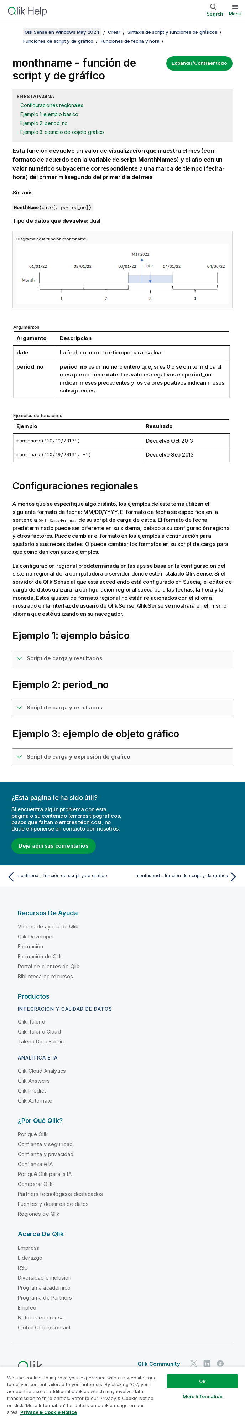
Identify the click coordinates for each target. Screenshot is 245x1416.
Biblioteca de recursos (45, 976)
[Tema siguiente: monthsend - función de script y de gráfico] (182, 876)
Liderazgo (30, 1258)
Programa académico (44, 1288)
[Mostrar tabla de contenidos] (14, 32)
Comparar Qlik (35, 1184)
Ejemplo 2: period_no (44, 123)
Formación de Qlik (40, 956)
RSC (23, 1268)
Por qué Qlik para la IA (45, 1174)
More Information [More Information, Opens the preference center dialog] (203, 1396)
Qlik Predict (32, 1091)
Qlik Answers (34, 1081)
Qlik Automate (35, 1101)
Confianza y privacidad (46, 1154)
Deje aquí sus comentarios (54, 845)
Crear (114, 32)
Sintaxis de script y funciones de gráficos (172, 32)
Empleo (27, 1308)
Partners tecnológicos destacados (60, 1194)
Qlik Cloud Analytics (42, 1071)
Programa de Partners (45, 1298)
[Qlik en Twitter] (193, 1363)
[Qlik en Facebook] (220, 1363)
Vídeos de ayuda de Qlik (48, 926)
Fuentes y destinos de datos (53, 1204)
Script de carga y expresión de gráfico (78, 756)
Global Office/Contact (44, 1327)
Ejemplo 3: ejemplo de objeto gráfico (62, 132)
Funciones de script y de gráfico (58, 41)
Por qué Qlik (33, 1134)
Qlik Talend (31, 1022)
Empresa (29, 1248)
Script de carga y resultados (65, 658)
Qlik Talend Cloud (39, 1032)
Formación (30, 946)
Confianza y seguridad (45, 1144)
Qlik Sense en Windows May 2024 (62, 32)
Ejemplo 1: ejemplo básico (49, 114)
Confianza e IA (35, 1164)
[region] (122, 1391)
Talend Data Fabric (41, 1041)
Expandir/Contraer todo (199, 63)
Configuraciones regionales (51, 105)
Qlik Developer (36, 936)
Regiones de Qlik (39, 1214)
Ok (202, 1381)
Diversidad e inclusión (45, 1278)
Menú (235, 13)
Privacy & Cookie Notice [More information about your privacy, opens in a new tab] (48, 1412)
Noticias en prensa (41, 1318)
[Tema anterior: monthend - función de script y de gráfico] (62, 876)
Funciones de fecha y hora (130, 41)
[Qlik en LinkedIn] (207, 1363)
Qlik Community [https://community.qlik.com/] (158, 1363)
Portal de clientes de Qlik (48, 966)
